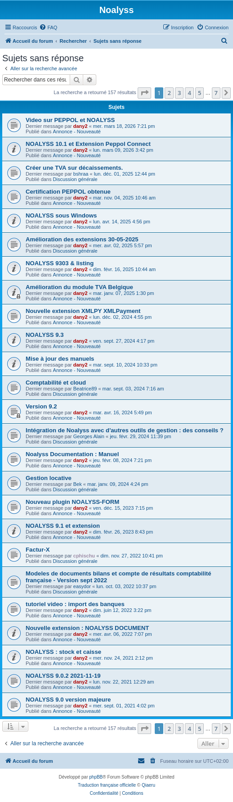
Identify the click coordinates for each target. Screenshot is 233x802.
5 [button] (199, 93)
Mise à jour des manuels (60, 358)
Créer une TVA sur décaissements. (74, 167)
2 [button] (168, 93)
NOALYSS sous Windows (61, 215)
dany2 (80, 126)
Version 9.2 (41, 406)
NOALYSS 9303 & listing (60, 263)
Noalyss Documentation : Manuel (72, 454)
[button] (144, 92)
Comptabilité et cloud (56, 382)
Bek (77, 484)
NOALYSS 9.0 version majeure (68, 699)
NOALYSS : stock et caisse (63, 651)
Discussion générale (75, 179)
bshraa (81, 174)
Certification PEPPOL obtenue (68, 191)
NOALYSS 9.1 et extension (63, 525)
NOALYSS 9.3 (45, 334)
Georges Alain (88, 436)
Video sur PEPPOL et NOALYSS (70, 120)
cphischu (84, 555)
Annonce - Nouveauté (77, 131)
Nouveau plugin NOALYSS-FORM (72, 501)
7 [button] (216, 93)
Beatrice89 (85, 388)
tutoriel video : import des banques (75, 604)
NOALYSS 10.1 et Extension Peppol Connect (88, 143)
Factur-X (38, 549)
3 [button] (179, 93)
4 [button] (189, 93)
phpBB (96, 777)
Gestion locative (49, 478)
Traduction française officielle (107, 785)
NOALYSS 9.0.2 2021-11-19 (63, 675)
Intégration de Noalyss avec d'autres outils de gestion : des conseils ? (125, 430)
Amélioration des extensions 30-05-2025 (82, 239)
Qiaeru (148, 785)
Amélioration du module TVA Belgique (79, 287)
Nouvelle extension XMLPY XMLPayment (83, 311)
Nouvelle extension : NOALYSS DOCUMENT (87, 628)
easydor (82, 586)
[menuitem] (48, 27)
